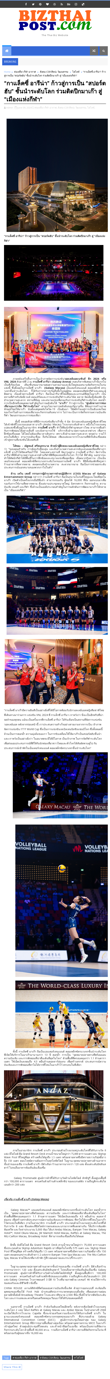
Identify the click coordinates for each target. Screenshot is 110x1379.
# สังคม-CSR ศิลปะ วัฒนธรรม (55, 1357)
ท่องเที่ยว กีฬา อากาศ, (46, 107)
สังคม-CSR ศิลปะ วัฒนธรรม (54, 71)
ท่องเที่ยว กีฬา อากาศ (25, 71)
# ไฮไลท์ (78, 1357)
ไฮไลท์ (75, 71)
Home (7, 71)
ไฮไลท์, (91, 107)
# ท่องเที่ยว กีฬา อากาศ (24, 1357)
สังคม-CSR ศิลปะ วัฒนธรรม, (72, 107)
